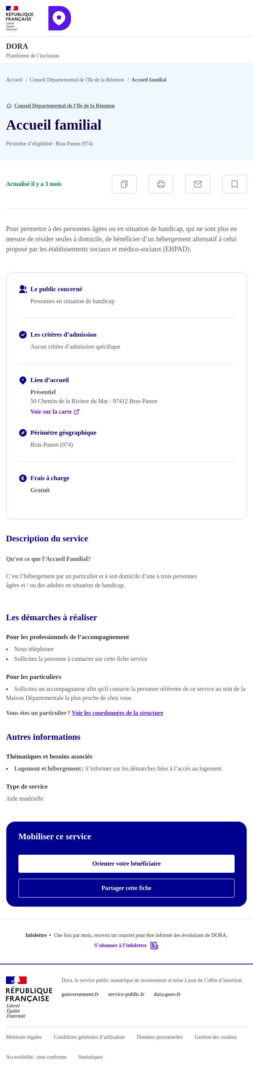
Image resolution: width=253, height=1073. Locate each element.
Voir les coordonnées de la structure (117, 713)
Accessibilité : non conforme (36, 1057)
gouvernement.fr (80, 994)
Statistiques (90, 1057)
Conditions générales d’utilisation (89, 1037)
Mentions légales (24, 1037)
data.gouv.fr (167, 994)
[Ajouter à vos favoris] (234, 184)
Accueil (14, 80)
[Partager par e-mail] (197, 184)
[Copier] (124, 184)
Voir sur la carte (55, 411)
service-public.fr (126, 994)
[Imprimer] (161, 184)
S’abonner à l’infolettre (126, 945)
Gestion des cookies (216, 1037)
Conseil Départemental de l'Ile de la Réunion (77, 80)
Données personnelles (159, 1037)
